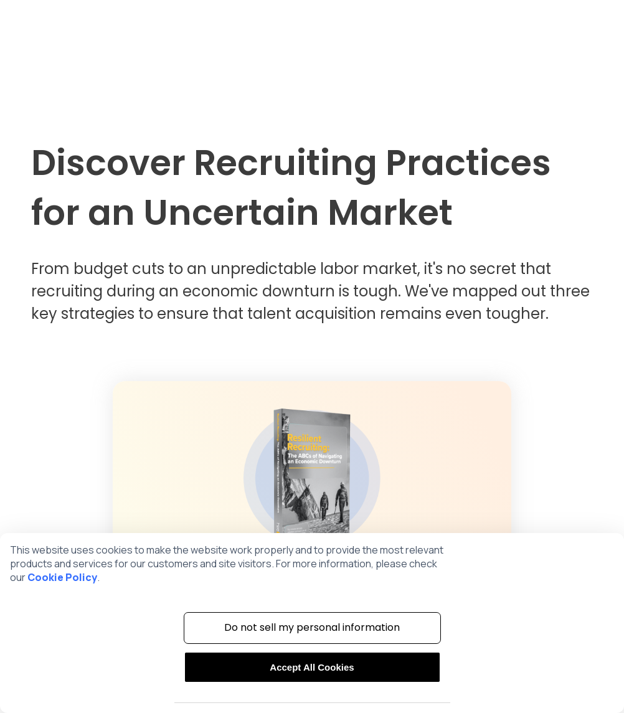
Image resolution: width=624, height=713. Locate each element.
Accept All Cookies (312, 667)
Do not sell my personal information (312, 627)
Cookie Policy (62, 577)
